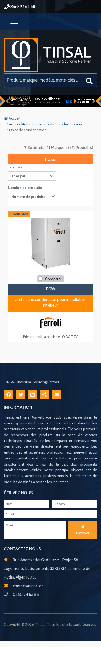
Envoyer (82, 530)
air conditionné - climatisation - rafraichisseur (45, 124)
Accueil (12, 118)
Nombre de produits (25, 187)
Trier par (15, 167)
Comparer (53, 278)
